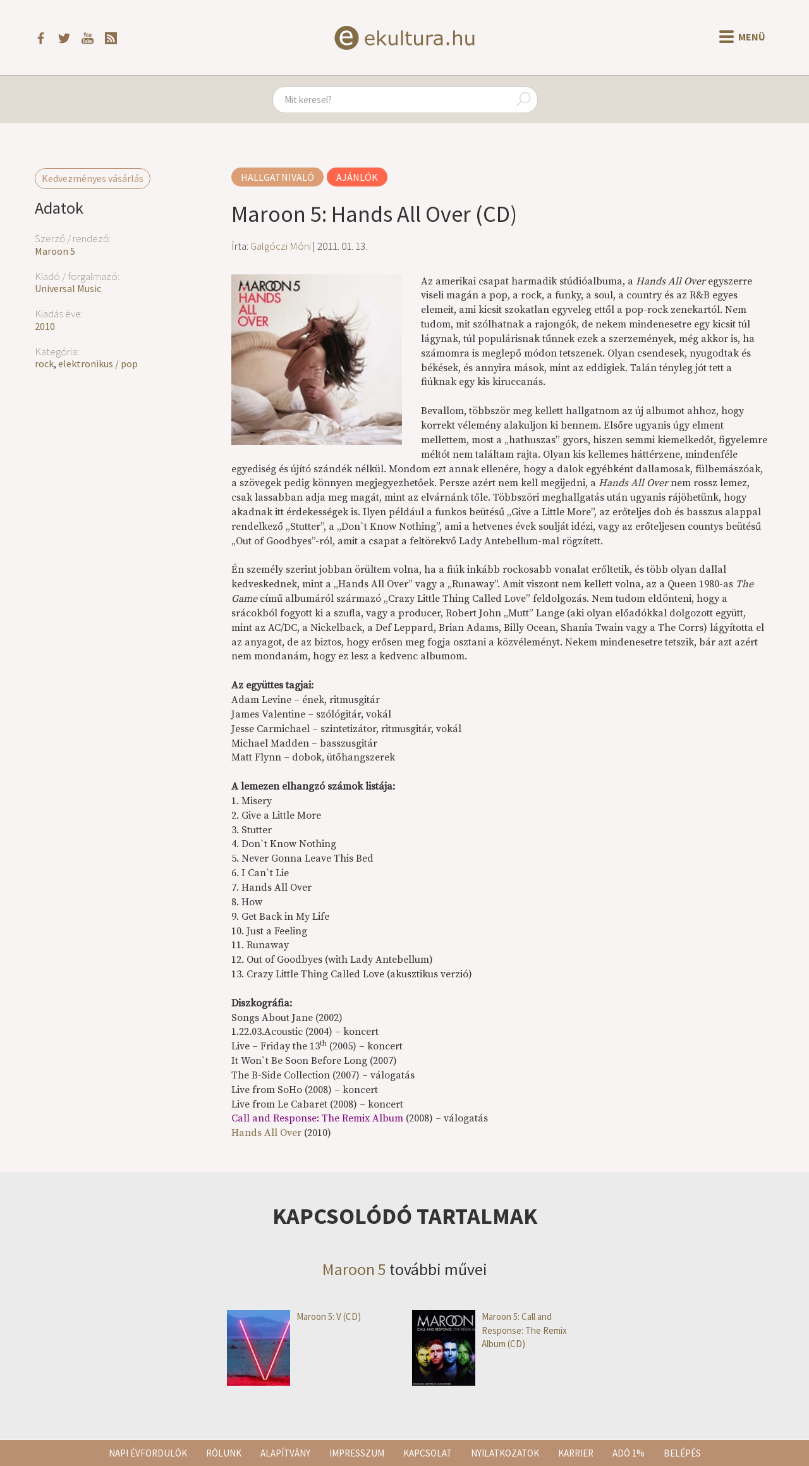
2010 (45, 326)
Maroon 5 (55, 251)
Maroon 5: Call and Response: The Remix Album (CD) (489, 1330)
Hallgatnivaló (277, 177)
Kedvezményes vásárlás (92, 178)
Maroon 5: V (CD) (294, 1316)
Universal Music (68, 288)
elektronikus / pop (98, 363)
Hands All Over (266, 1133)
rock (44, 363)
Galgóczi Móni (280, 246)
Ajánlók (357, 177)
